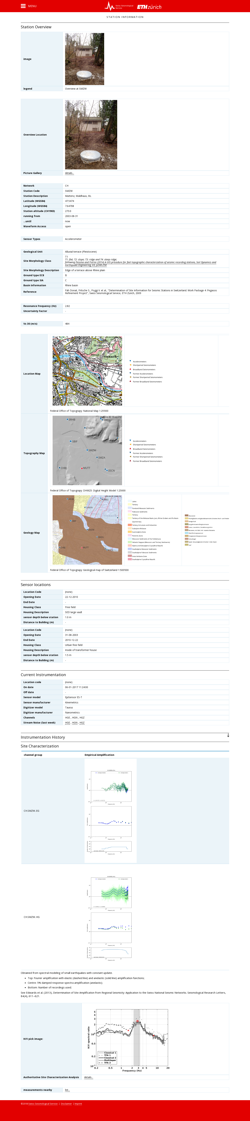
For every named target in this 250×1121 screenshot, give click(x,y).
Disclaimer (66, 1103)
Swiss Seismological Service (43, 1103)
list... (67, 1089)
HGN (74, 722)
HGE (67, 722)
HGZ (82, 722)
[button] (29, 6)
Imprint (78, 1103)
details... (69, 173)
